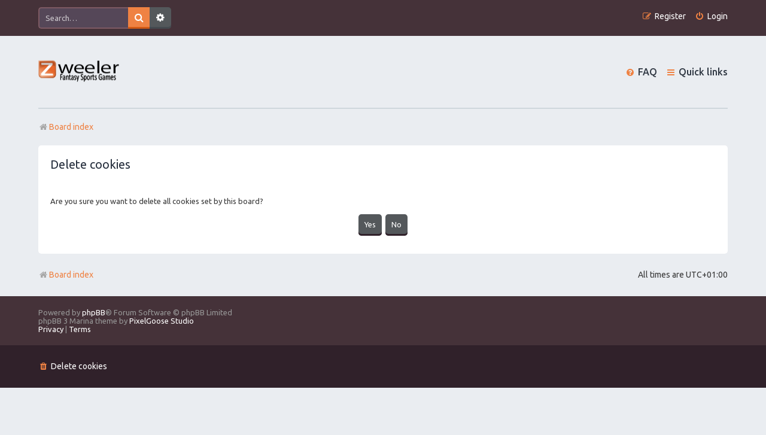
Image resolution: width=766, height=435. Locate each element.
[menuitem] (711, 16)
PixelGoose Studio (161, 321)
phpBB (93, 312)
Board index (65, 274)
